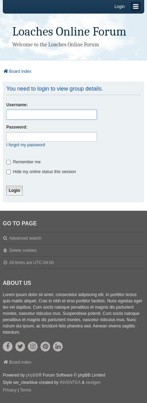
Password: (17, 127)
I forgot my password (25, 144)
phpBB (32, 375)
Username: (17, 104)
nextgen (93, 382)
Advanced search (25, 238)
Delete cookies (23, 250)
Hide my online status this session (41, 171)
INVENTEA (70, 382)
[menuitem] (9, 390)
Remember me (23, 162)
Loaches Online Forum (69, 31)
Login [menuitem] (120, 6)
